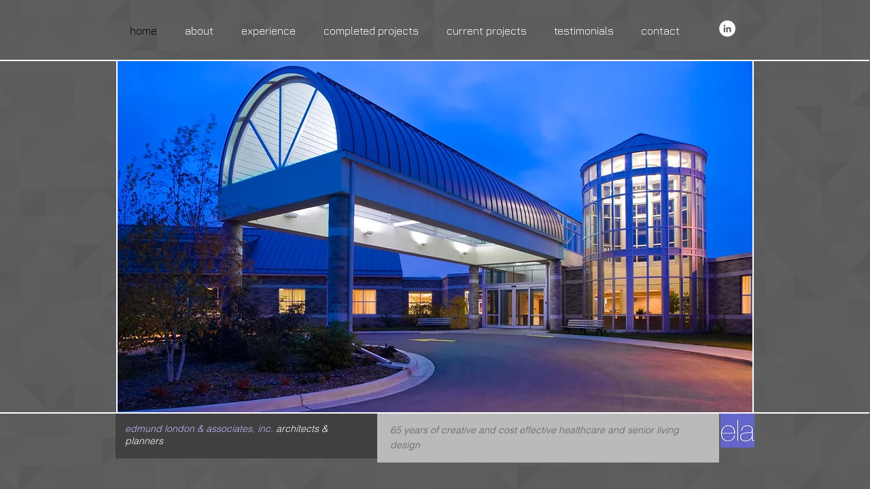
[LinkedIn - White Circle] (727, 28)
